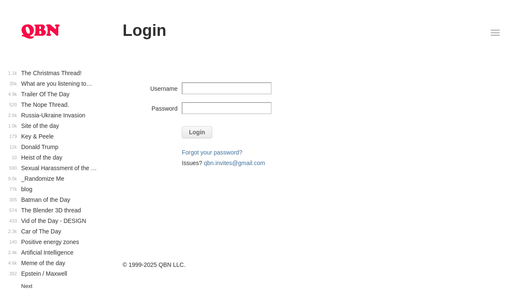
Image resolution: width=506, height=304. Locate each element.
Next (27, 286)
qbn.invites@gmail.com (234, 163)
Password (165, 108)
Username (164, 88)
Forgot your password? (212, 152)
